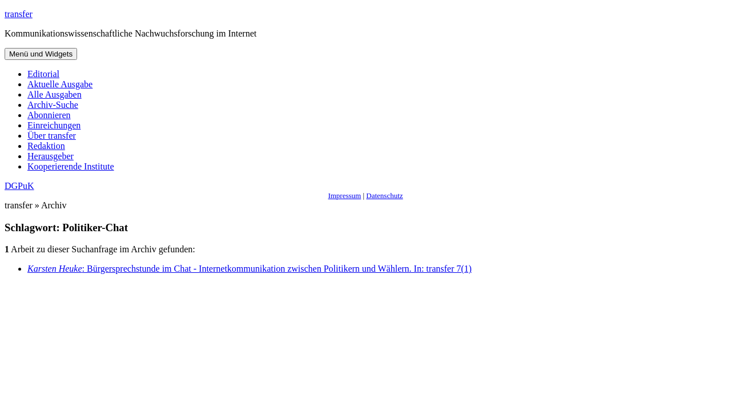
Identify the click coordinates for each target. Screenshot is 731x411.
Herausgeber (50, 156)
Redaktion (46, 146)
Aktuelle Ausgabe (60, 84)
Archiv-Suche (52, 105)
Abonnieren (49, 115)
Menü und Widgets (41, 54)
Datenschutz (384, 195)
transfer (19, 14)
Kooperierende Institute (70, 166)
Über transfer (51, 135)
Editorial (43, 74)
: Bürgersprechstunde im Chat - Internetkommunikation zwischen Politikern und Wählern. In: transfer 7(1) (249, 268)
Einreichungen (54, 125)
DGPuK (19, 186)
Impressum (344, 195)
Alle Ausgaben (54, 94)
